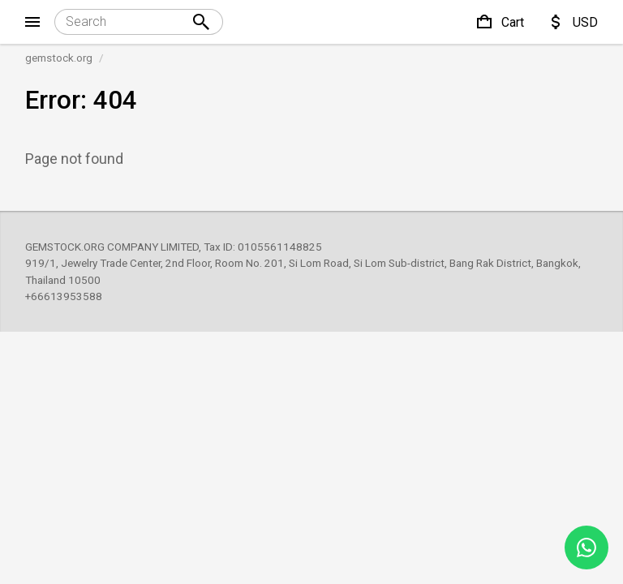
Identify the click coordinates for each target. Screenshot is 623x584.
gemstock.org (58, 57)
